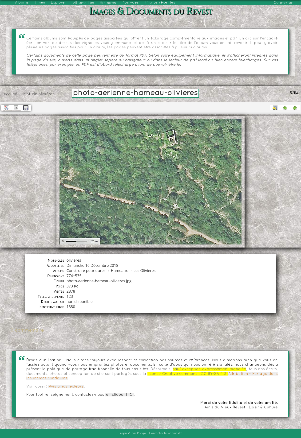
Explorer (58, 2)
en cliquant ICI (120, 394)
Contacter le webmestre (165, 433)
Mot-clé (30, 94)
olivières (46, 94)
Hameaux (119, 270)
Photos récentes (160, 2)
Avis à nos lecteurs (66, 386)
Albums (22, 2)
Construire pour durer (86, 270)
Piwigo (141, 433)
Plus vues (130, 2)
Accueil (10, 94)
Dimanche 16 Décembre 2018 (92, 265)
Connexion (283, 2)
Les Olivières (144, 270)
